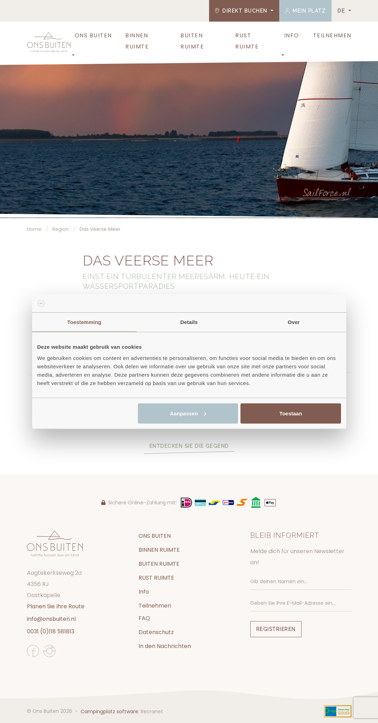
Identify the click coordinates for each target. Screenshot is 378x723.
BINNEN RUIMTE (137, 41)
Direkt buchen (242, 11)
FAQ (144, 618)
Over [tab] (294, 322)
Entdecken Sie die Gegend (189, 446)
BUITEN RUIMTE (192, 41)
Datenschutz (156, 632)
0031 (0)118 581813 (50, 631)
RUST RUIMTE (247, 41)
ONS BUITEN (93, 35)
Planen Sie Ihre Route (55, 606)
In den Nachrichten (165, 646)
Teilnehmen (332, 35)
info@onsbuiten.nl (51, 619)
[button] (73, 55)
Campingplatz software (109, 711)
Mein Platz (305, 11)
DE (342, 11)
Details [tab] (189, 322)
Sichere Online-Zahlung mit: (139, 502)
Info (291, 35)
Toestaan (291, 413)
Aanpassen (188, 413)
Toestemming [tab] (84, 322)
